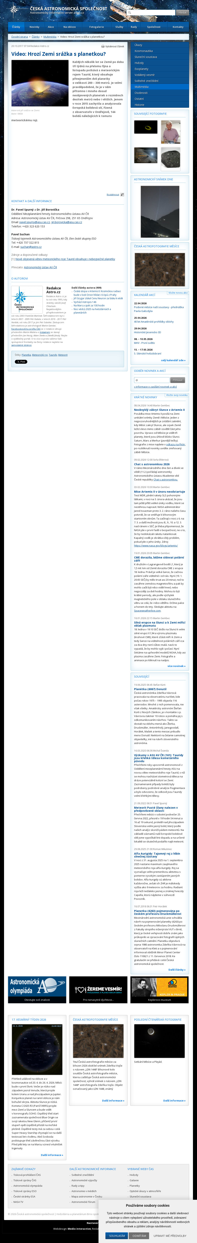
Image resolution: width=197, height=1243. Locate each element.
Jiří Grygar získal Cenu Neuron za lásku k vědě (98, 298)
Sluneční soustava (146, 57)
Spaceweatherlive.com (147, 610)
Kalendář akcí (144, 295)
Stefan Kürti (159, 684)
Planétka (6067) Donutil (150, 689)
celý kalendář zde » (173, 360)
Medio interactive (79, 1228)
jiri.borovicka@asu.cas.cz (66, 222)
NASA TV (18, 1202)
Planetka (26, 355)
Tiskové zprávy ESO (25, 1191)
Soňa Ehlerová (161, 459)
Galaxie (134, 1180)
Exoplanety (141, 69)
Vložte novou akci (178, 292)
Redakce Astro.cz (39, 46)
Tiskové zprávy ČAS (24, 1180)
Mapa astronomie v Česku (87, 1196)
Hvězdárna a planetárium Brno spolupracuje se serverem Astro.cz (95, 1214)
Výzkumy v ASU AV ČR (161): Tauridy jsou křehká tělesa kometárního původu (158, 758)
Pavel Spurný (160, 803)
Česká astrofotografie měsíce (156, 246)
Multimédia (49, 36)
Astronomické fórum (83, 1202)
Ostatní (139, 99)
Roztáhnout (113, 194)
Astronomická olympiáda (27, 1185)
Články (16, 27)
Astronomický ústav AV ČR (40, 267)
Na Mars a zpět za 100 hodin (89, 305)
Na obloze (69, 27)
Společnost (153, 27)
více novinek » (177, 666)
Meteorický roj (40, 355)
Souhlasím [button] (117, 1236)
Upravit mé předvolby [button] (170, 1236)
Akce (51, 27)
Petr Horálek (160, 906)
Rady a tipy (78, 1185)
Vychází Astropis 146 (85, 302)
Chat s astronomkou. (166, 479)
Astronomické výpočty (84, 1180)
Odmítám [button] (139, 1236)
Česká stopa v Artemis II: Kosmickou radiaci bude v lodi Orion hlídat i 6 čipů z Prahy (97, 293)
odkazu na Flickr (175, 444)
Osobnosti (141, 93)
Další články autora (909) (86, 287)
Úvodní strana (19, 36)
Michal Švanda (161, 750)
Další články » (177, 969)
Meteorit (63, 355)
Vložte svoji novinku (177, 395)
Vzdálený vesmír (145, 75)
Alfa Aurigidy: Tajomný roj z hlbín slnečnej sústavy (157, 855)
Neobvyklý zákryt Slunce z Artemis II (159, 410)
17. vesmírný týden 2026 (29, 1019)
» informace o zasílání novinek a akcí (155, 386)
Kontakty (178, 27)
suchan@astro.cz (31, 247)
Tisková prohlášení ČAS (27, 1175)
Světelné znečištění (146, 81)
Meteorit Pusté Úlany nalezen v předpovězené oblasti (156, 809)
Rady (134, 27)
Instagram (45, 332)
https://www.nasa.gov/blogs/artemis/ (156, 545)
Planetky (135, 1185)
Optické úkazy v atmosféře (145, 1191)
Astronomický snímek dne (153, 179)
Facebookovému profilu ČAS (25, 328)
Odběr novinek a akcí (149, 371)
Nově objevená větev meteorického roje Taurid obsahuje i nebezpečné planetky (65, 259)
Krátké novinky (145, 397)
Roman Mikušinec (162, 849)
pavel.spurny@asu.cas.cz (34, 222)
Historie (139, 105)
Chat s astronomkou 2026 (151, 464)
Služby (119, 27)
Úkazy (138, 45)
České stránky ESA (24, 1196)
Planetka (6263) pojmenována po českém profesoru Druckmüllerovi (157, 912)
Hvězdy (139, 63)
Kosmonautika (144, 51)
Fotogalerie (96, 27)
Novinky (34, 27)
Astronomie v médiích (84, 1191)
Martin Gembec (161, 405)
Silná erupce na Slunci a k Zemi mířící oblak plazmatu (159, 624)
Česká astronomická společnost (35, 1214)
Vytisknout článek (114, 46)
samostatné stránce (21, 345)
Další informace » (52, 1155)
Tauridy (53, 355)
